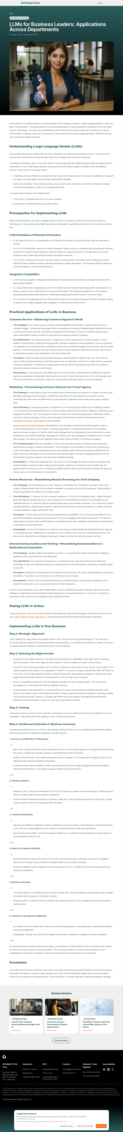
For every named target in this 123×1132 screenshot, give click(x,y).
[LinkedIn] (108, 1069)
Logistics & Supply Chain (31, 1077)
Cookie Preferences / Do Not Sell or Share (50, 1078)
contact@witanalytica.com (72, 1069)
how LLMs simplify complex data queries (27, 617)
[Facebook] (104, 1069)
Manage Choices (66, 1126)
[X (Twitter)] (112, 1069)
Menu (99, 3)
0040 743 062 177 (69, 1073)
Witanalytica (12, 1099)
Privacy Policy (48, 1073)
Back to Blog (61, 1040)
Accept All (101, 1126)
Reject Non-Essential (85, 1126)
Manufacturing (28, 1073)
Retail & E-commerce (30, 1069)
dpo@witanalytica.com (50, 1069)
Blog (11, 13)
